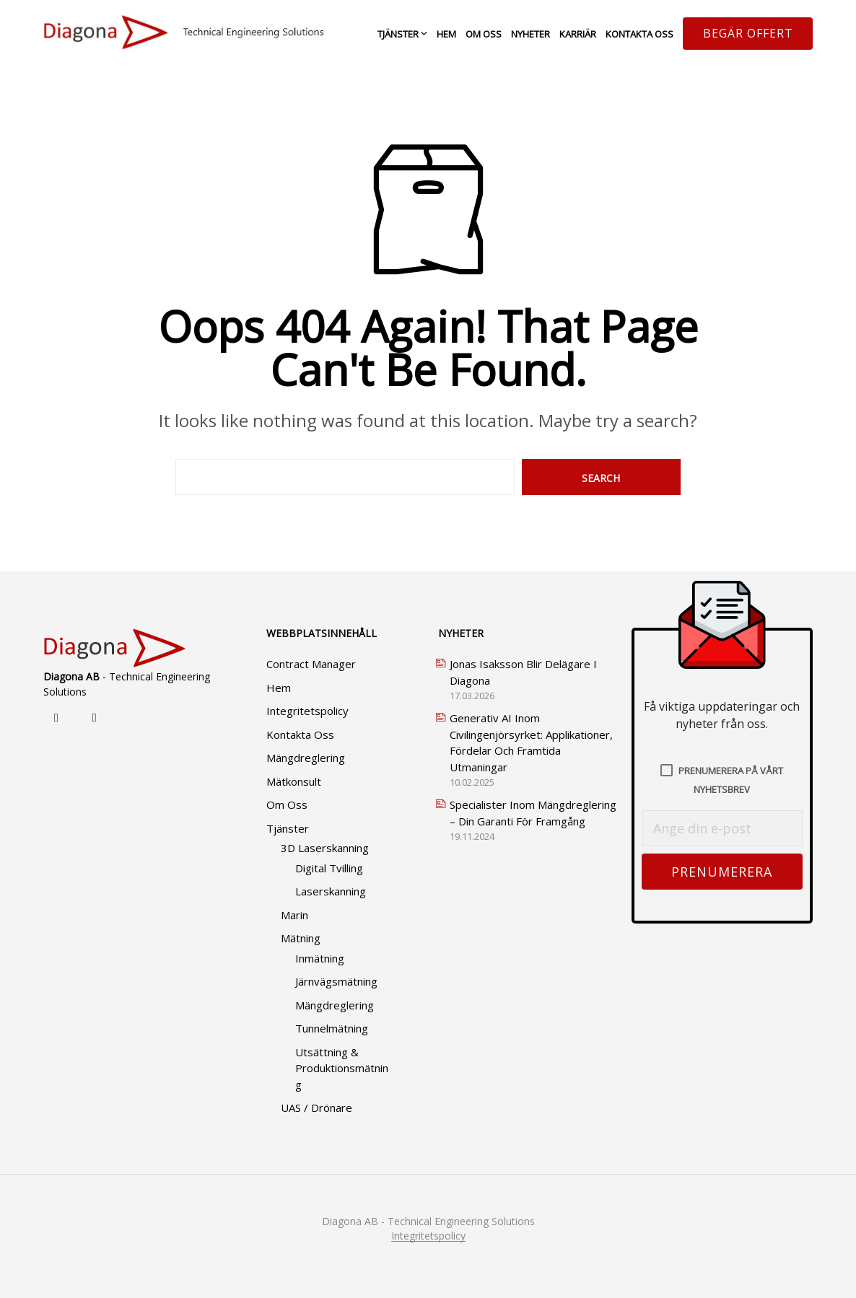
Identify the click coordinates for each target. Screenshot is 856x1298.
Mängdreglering (305, 757)
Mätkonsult (293, 781)
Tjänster (398, 33)
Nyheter (530, 33)
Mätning (300, 938)
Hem (446, 33)
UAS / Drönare (316, 1107)
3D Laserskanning (325, 848)
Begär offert (748, 33)
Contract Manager (311, 664)
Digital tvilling (329, 868)
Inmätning (319, 958)
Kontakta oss (639, 33)
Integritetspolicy (307, 710)
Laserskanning (330, 891)
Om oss (484, 33)
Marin (294, 915)
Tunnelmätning (331, 1028)
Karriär (577, 33)
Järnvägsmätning (336, 981)
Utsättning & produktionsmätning (341, 1068)
